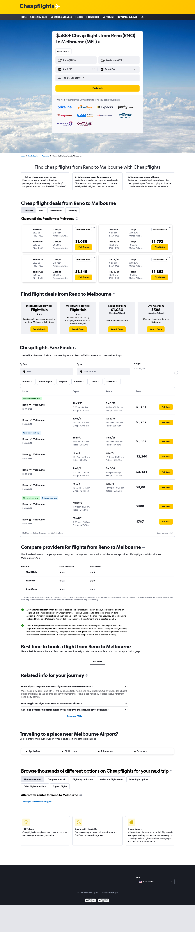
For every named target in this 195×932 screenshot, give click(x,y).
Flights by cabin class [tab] (83, 779)
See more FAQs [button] (74, 716)
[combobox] (63, 51)
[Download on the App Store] (104, 901)
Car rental (108, 16)
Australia (45, 156)
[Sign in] (142, 16)
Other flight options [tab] (138, 779)
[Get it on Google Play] (90, 901)
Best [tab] (41, 210)
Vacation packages (61, 16)
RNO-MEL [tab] (97, 661)
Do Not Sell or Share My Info (87, 893)
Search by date (38, 16)
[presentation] (99, 42)
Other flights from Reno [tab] (35, 786)
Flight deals (92, 16)
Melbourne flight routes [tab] (111, 779)
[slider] (176, 372)
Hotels (79, 16)
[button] (74, 69)
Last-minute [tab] (56, 210)
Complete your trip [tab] (57, 779)
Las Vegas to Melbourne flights (36, 801)
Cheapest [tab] (28, 210)
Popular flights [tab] (60, 786)
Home (23, 16)
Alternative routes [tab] (32, 779)
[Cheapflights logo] (37, 6)
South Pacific (33, 156)
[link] (39, 329)
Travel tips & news (127, 16)
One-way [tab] (72, 210)
